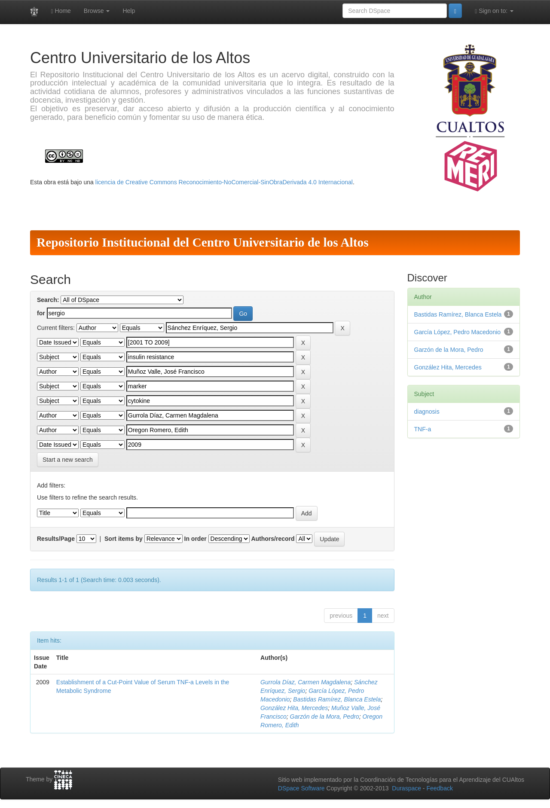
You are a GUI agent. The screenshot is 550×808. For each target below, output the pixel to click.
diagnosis (427, 411)
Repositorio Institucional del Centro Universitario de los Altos (203, 242)
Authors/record (272, 538)
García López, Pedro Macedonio (457, 332)
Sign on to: (494, 11)
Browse (97, 10)
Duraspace (406, 788)
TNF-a (422, 429)
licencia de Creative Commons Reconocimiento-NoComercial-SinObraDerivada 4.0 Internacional (224, 182)
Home (61, 11)
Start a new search (68, 459)
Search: (48, 299)
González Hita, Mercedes (294, 707)
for (41, 313)
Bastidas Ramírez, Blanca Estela (337, 699)
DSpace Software (301, 788)
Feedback (439, 788)
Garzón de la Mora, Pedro (324, 716)
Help (128, 10)
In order (195, 538)
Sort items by (123, 538)
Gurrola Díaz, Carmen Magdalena (305, 682)
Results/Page (56, 538)
